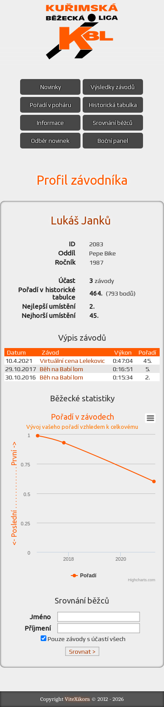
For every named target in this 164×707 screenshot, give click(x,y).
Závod (53, 352)
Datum (16, 352)
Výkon (123, 352)
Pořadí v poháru (50, 104)
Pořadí (148, 352)
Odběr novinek (50, 140)
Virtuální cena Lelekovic (75, 360)
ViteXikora (77, 699)
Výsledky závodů (113, 86)
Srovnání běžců (113, 122)
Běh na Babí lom (64, 368)
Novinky (49, 86)
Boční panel (113, 140)
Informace (50, 122)
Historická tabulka (113, 104)
